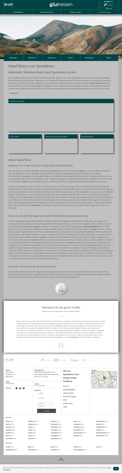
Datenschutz (68, 393)
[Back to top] (61, 459)
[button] (61, 93)
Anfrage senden (75, 12)
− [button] (114, 384)
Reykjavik (36, 205)
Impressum (68, 403)
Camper (37, 226)
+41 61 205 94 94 (104, 12)
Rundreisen (32, 57)
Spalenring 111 (11, 374)
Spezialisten (74, 337)
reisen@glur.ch (10, 383)
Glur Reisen (9, 372)
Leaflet (99, 387)
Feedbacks (67, 381)
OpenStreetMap (107, 387)
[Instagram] (20, 388)
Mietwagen (13, 57)
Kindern (58, 326)
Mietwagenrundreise (92, 226)
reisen (9, 421)
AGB (65, 400)
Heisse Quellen (96, 83)
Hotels (70, 57)
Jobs (65, 407)
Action (65, 330)
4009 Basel (9, 377)
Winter (108, 57)
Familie (81, 170)
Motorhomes (89, 57)
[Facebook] (17, 388)
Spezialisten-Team (46, 12)
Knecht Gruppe (69, 396)
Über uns (109, 8)
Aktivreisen (51, 57)
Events (66, 386)
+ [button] (114, 382)
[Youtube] (24, 388)
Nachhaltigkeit (69, 389)
